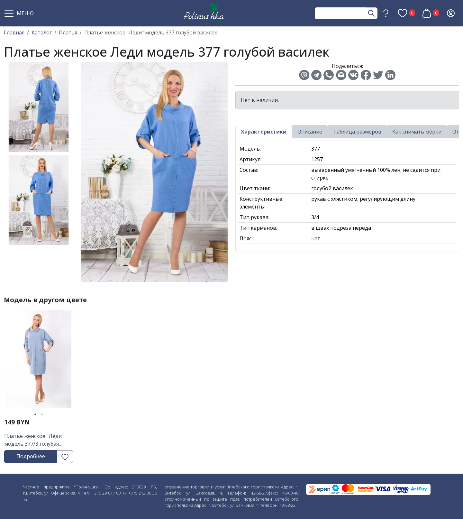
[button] (20, 13)
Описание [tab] (309, 131)
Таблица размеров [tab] (357, 131)
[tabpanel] (38, 361)
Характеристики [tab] (263, 131)
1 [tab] (35, 414)
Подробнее (30, 456)
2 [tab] (42, 414)
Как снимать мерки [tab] (416, 131)
